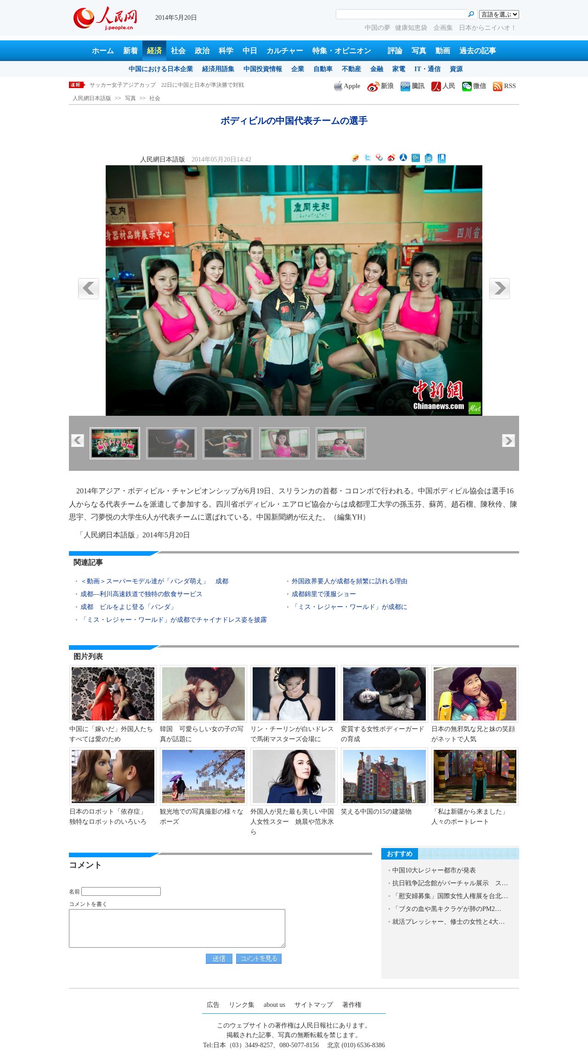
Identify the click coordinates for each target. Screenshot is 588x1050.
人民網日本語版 (92, 98)
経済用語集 (218, 69)
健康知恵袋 (412, 27)
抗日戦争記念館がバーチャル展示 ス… (450, 883)
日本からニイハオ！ (488, 27)
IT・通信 (427, 69)
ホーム (103, 51)
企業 (297, 69)
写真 (419, 51)
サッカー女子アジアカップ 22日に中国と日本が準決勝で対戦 (167, 85)
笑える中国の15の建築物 (376, 811)
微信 (474, 86)
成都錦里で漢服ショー (324, 594)
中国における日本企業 (161, 69)
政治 (202, 51)
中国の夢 (377, 27)
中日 (250, 51)
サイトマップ (313, 1004)
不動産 (351, 69)
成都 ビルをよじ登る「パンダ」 (128, 606)
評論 (395, 51)
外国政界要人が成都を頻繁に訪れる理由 (349, 581)
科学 (226, 51)
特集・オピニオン (341, 51)
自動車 (323, 69)
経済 (154, 51)
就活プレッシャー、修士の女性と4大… (448, 921)
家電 (398, 69)
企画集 (444, 27)
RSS (504, 86)
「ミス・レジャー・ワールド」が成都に (350, 606)
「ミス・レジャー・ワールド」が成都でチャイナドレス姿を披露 (173, 619)
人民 (443, 86)
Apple (347, 86)
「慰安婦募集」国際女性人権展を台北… (450, 896)
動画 (442, 51)
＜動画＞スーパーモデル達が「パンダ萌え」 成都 (154, 581)
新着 (130, 51)
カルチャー (284, 51)
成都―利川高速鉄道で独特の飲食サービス (142, 594)
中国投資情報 (262, 69)
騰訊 (412, 86)
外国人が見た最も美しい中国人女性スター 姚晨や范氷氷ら (292, 821)
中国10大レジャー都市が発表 (434, 870)
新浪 (380, 86)
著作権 (352, 1004)
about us (274, 1004)
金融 (376, 69)
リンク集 (241, 1004)
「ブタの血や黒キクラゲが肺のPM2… (446, 908)
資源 (456, 69)
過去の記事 (477, 51)
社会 (178, 51)
